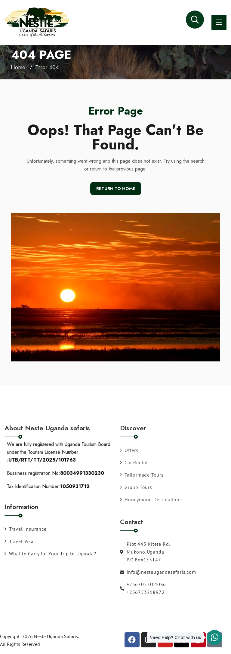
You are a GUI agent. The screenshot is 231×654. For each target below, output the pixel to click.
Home (18, 67)
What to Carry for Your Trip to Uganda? (50, 554)
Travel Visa (19, 541)
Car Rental (134, 462)
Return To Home (115, 189)
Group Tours (136, 487)
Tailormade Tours (142, 475)
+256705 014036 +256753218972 (143, 588)
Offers (129, 450)
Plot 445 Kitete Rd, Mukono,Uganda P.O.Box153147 (145, 552)
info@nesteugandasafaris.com (158, 572)
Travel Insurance (26, 529)
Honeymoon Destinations (151, 499)
